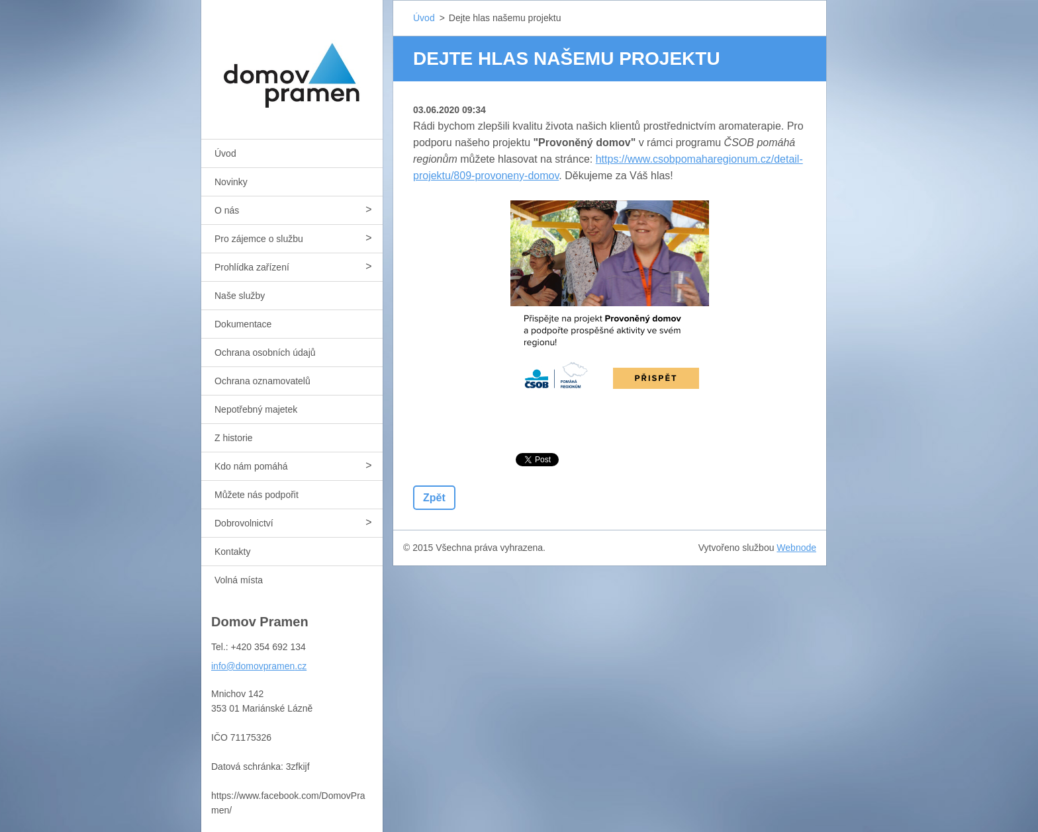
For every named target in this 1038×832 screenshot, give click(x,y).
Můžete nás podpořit (256, 494)
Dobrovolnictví (243, 523)
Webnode (796, 547)
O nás (226, 210)
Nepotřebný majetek (255, 409)
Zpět (434, 497)
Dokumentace (242, 324)
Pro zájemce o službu (258, 238)
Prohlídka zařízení (251, 267)
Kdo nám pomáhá (251, 466)
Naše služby (239, 295)
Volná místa (238, 580)
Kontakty (232, 551)
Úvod (225, 153)
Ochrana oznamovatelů (262, 381)
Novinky (231, 182)
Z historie (233, 438)
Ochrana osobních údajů (265, 352)
